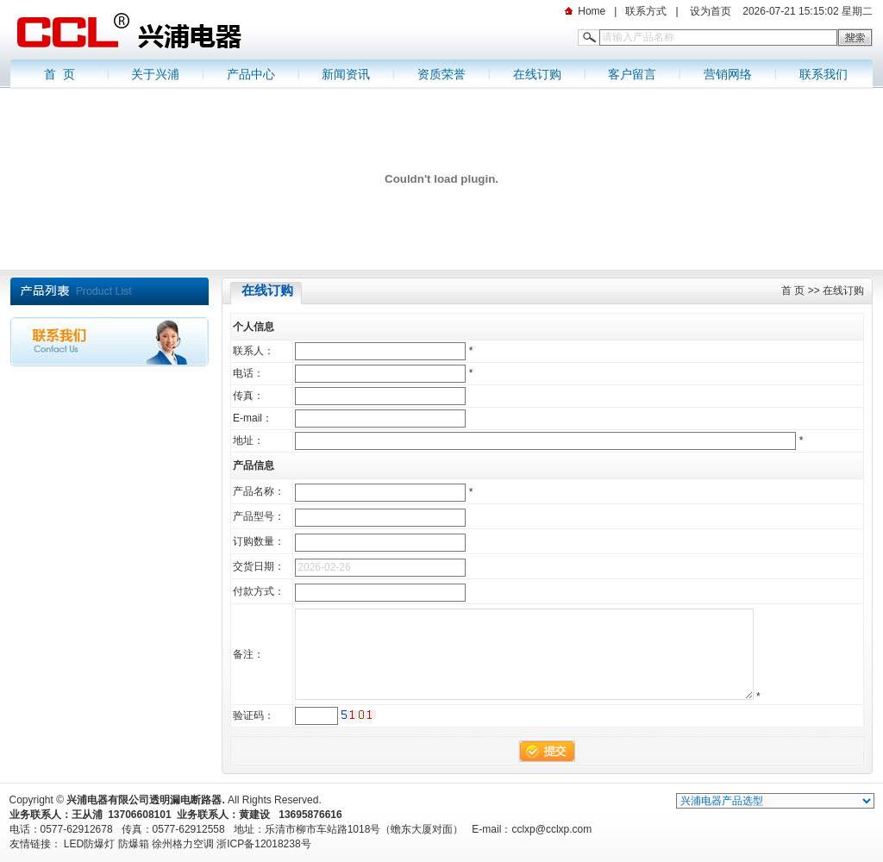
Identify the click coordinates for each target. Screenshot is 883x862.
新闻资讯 (346, 74)
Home (591, 11)
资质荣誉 (441, 74)
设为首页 (709, 11)
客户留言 (632, 74)
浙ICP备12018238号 (263, 844)
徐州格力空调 (183, 844)
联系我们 (823, 74)
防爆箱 (133, 844)
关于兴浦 (155, 74)
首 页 (59, 74)
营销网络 (728, 74)
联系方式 (646, 11)
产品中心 (251, 74)
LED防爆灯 (89, 844)
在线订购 (537, 74)
